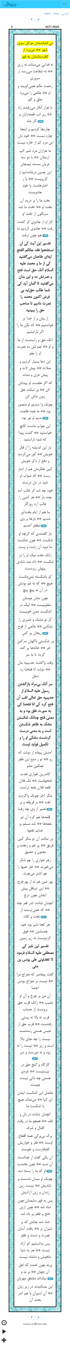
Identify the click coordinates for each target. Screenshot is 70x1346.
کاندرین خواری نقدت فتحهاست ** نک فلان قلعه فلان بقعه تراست (35, 781)
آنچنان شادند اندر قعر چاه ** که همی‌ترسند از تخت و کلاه (35, 910)
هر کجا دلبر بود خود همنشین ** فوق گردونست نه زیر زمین (35, 932)
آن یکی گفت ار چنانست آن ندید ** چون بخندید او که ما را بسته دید (35, 1164)
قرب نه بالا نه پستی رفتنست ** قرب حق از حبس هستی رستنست (35, 1024)
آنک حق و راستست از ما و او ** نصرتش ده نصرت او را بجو (35, 347)
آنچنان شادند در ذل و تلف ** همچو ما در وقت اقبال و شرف (35, 1121)
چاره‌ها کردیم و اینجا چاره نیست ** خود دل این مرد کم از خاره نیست (35, 136)
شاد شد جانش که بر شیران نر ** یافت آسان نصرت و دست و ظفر (35, 1229)
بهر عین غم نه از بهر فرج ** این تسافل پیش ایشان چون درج (35, 889)
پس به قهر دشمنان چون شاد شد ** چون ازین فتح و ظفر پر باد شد (35, 1207)
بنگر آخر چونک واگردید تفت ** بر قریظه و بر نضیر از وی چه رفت (35, 803)
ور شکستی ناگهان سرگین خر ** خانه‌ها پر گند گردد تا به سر (35, 648)
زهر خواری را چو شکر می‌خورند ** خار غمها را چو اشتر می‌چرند (35, 867)
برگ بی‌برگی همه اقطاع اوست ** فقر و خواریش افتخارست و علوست (35, 1143)
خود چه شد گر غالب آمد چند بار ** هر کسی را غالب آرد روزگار (35, 497)
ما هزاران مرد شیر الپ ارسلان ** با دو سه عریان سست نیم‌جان (35, 158)
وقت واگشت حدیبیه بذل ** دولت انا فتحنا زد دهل (35, 670)
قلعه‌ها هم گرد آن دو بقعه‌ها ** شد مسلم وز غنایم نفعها (35, 824)
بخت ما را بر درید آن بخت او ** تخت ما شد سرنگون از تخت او (35, 207)
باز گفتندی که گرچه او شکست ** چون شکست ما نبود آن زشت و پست (35, 541)
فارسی (64, 14)
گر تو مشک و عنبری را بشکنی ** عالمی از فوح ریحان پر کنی (35, 627)
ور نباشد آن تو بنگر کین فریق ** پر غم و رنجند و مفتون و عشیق (35, 846)
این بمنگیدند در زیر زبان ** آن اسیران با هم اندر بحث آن (35, 1293)
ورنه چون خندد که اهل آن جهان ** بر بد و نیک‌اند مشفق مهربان (34, 1272)
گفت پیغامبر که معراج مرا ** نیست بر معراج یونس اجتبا (35, 981)
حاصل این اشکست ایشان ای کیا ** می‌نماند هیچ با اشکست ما (35, 1100)
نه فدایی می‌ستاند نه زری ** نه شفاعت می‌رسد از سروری (35, 71)
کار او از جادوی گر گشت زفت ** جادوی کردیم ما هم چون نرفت (35, 229)
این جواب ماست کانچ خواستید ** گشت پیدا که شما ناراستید (35, 433)
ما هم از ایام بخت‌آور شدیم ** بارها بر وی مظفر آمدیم (35, 519)
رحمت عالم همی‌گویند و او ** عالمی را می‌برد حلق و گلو (35, 93)
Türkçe (56, 13)
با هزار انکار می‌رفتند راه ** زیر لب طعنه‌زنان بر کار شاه (35, 114)
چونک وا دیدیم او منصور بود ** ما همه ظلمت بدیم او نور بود (35, 411)
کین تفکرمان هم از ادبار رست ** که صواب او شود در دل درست (35, 476)
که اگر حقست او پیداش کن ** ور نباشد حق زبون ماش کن (35, 390)
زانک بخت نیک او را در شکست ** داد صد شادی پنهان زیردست (35, 562)
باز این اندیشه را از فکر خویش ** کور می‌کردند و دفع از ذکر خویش (35, 454)
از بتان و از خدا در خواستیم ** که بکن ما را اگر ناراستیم (35, 325)
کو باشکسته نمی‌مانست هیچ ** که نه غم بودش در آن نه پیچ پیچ (35, 584)
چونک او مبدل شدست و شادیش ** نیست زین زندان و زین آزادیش (35, 1186)
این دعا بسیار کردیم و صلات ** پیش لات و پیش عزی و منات (35, 368)
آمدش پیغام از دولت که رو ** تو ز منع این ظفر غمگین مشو (35, 759)
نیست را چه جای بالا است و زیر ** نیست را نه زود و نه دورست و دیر (35, 1046)
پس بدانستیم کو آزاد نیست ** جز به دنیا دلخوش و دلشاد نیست (35, 1250)
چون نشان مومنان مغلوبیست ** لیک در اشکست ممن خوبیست (35, 605)
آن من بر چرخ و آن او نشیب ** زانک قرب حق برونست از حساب (35, 1003)
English (47, 13)
